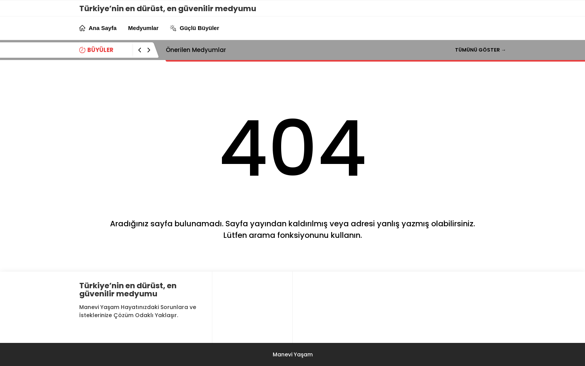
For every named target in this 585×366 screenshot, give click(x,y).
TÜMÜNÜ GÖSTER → (480, 49)
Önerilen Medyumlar (196, 50)
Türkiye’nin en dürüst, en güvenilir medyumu (167, 8)
